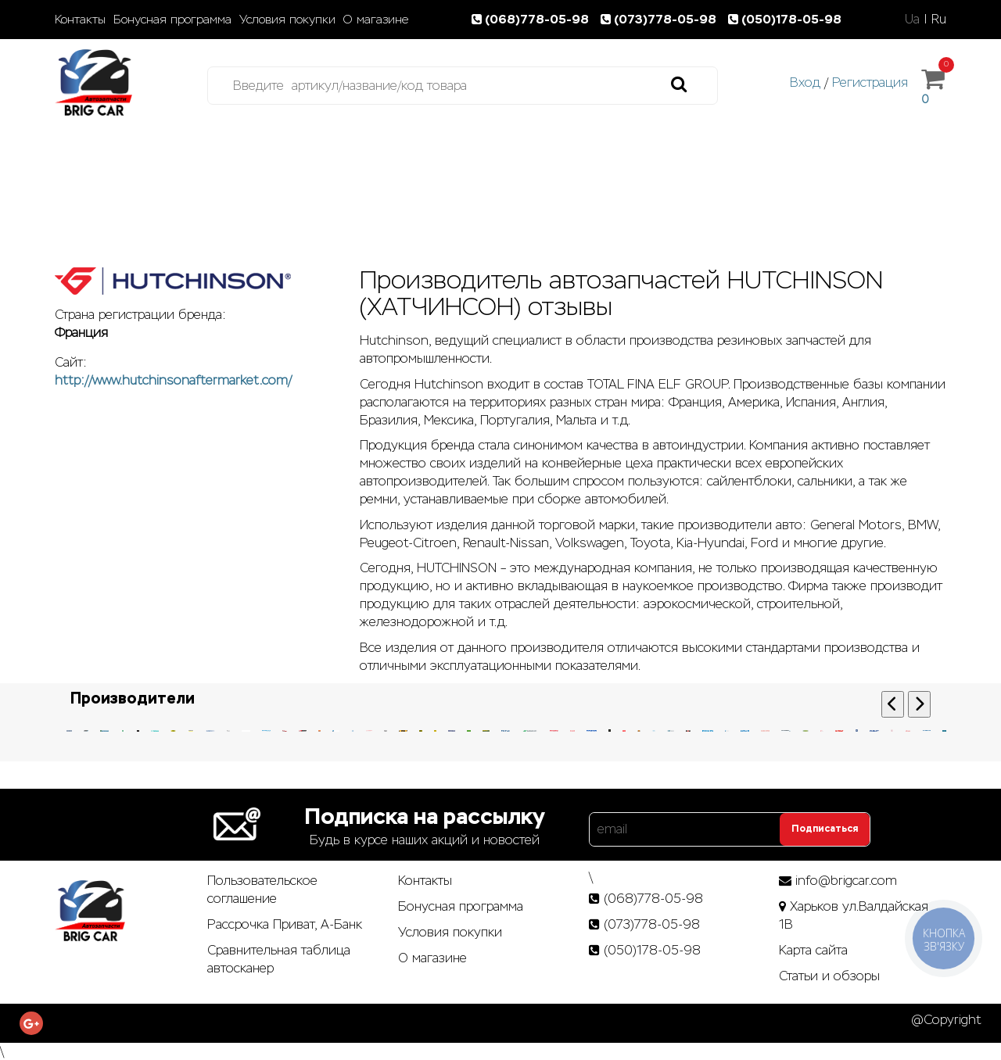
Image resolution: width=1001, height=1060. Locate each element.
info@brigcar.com (846, 880)
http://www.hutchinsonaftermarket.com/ (173, 380)
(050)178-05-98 (786, 19)
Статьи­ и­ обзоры (829, 976)
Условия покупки (287, 20)
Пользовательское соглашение (262, 889)
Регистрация (870, 82)
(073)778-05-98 (662, 19)
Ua (912, 19)
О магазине (375, 20)
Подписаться (824, 828)
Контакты (80, 20)
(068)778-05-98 (533, 19)
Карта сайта (813, 950)
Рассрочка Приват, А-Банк (284, 924)
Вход (805, 82)
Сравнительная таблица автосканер (278, 959)
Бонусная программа (172, 20)
